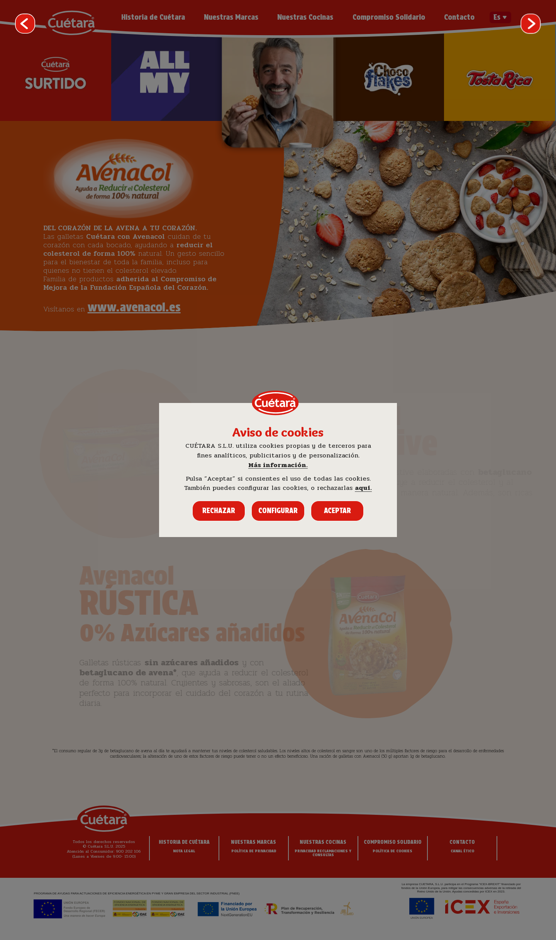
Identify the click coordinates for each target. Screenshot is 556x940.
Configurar (278, 511)
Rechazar (218, 511)
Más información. (278, 465)
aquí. (363, 488)
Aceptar (337, 511)
